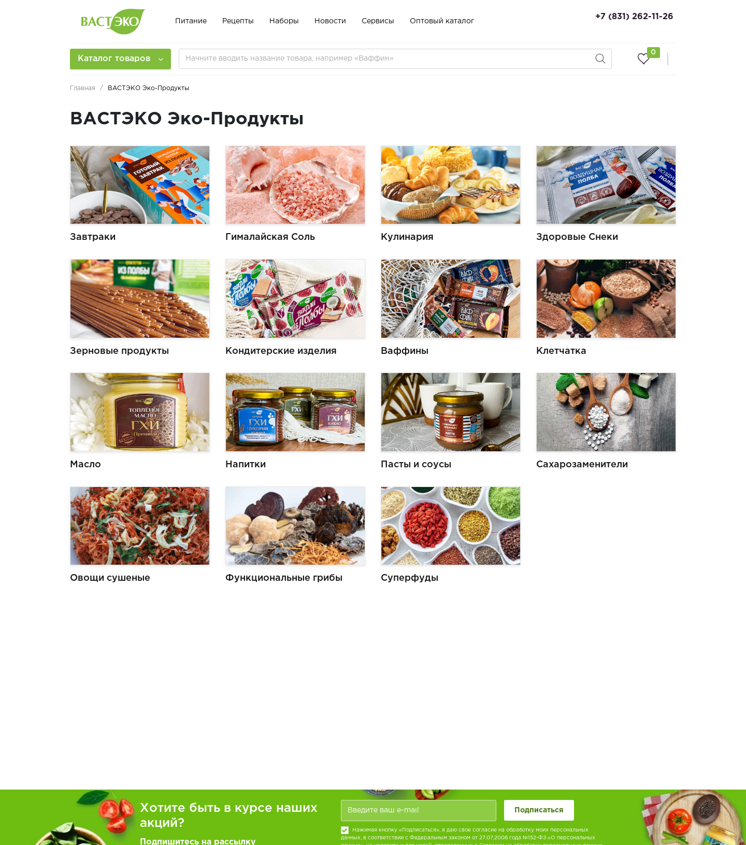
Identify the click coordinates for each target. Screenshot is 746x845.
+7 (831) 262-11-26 (634, 17)
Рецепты (238, 21)
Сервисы (378, 21)
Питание (191, 21)
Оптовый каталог (442, 21)
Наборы (284, 21)
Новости (330, 21)
